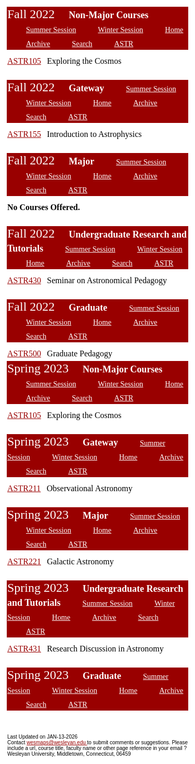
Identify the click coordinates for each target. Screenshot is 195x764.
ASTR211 (24, 488)
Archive (38, 43)
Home (174, 29)
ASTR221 (24, 561)
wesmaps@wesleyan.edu (57, 742)
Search (82, 43)
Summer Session (51, 29)
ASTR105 (24, 61)
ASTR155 (24, 134)
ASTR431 (24, 648)
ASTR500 (24, 353)
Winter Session (120, 29)
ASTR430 (24, 280)
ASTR (124, 43)
